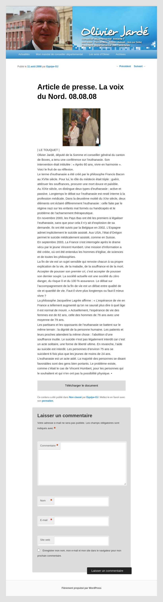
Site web (45, 539)
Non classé (75, 397)
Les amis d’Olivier (99, 54)
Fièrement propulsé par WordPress (81, 588)
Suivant (140, 66)
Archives (121, 54)
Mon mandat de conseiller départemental (59, 54)
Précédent (123, 66)
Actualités (24, 54)
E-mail (46, 520)
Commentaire (49, 446)
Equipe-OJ (52, 66)
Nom (46, 501)
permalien (47, 400)
